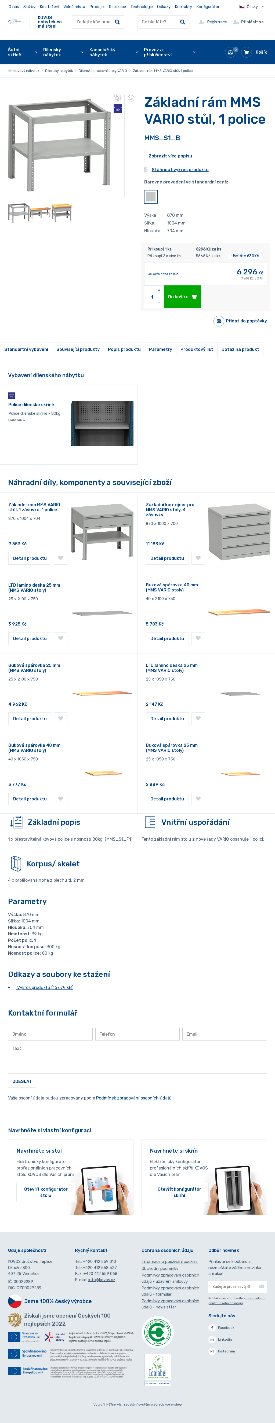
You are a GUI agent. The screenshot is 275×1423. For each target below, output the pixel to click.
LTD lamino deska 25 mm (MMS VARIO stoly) (34, 588)
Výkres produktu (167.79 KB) (44, 987)
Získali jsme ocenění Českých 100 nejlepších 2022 (67, 1319)
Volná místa (74, 6)
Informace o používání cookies (170, 1261)
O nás (14, 6)
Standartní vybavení (26, 349)
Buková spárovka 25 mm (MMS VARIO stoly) (34, 668)
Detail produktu (30, 558)
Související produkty (78, 349)
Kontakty (183, 6)
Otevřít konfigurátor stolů (46, 1192)
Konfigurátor (207, 6)
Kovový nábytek (23, 71)
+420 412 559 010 (99, 1261)
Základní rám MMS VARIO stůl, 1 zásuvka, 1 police (34, 507)
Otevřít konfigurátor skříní (179, 1192)
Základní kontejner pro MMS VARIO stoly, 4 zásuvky (170, 509)
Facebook (221, 1328)
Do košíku (182, 296)
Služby (29, 6)
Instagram (221, 1351)
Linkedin (220, 1339)
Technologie (141, 6)
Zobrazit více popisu (170, 156)
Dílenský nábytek (59, 71)
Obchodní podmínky (160, 1268)
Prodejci (96, 6)
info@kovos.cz (101, 1279)
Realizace (117, 6)
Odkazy (164, 6)
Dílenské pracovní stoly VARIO (103, 71)
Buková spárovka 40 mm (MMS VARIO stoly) (172, 587)
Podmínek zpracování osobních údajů (134, 1098)
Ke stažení (49, 6)
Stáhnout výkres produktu (176, 169)
